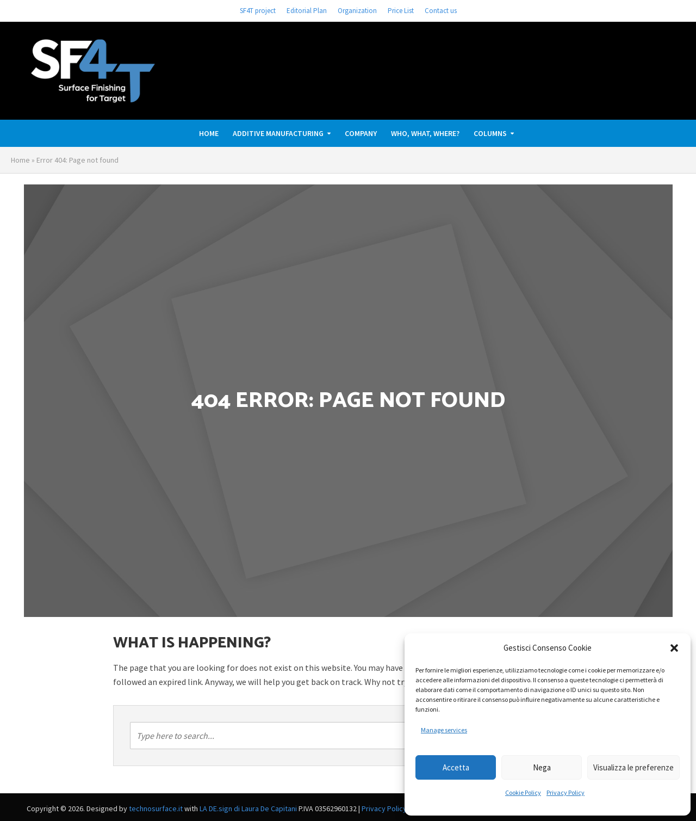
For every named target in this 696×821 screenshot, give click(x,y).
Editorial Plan (307, 10)
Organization (357, 10)
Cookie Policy (523, 792)
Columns (490, 133)
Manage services (444, 730)
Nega (542, 767)
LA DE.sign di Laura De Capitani (248, 808)
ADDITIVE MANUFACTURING (278, 133)
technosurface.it (156, 808)
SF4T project (258, 10)
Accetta (456, 767)
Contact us (441, 10)
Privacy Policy (565, 792)
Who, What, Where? (425, 133)
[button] (674, 648)
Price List (401, 10)
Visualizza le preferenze (633, 767)
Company (361, 133)
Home (209, 133)
